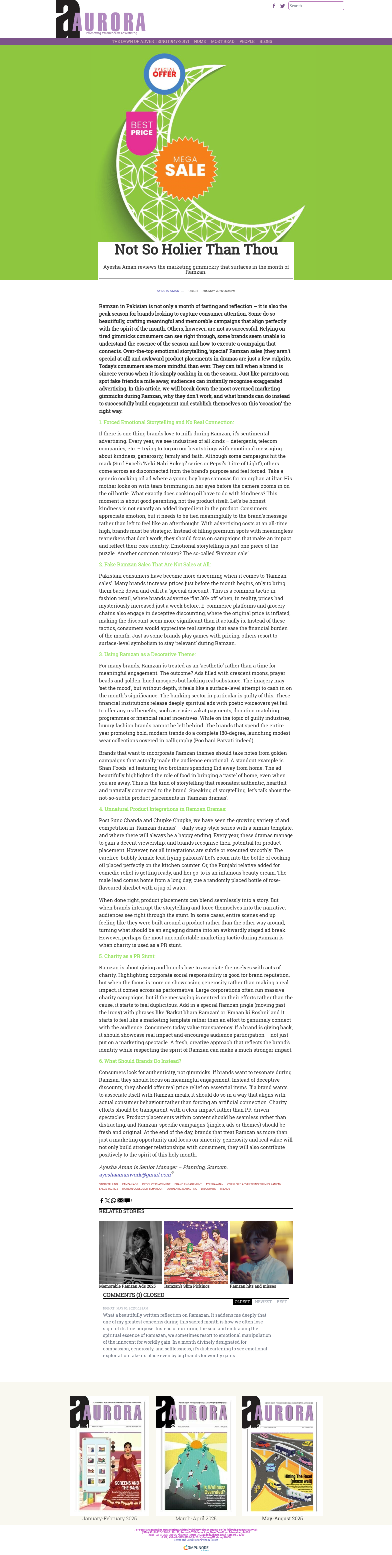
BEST (282, 1301)
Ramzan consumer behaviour (142, 1189)
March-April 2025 (196, 1518)
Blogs (266, 41)
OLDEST (242, 1301)
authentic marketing (182, 1189)
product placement (156, 1184)
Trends (225, 1189)
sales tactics (108, 1189)
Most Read (222, 41)
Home (200, 41)
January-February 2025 (109, 1518)
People (247, 41)
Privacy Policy (209, 1540)
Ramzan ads (130, 1184)
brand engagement (188, 1184)
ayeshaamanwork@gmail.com (135, 1174)
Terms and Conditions (187, 1540)
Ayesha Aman (168, 291)
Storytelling (108, 1184)
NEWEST (263, 1301)
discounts (208, 1189)
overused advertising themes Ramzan (254, 1184)
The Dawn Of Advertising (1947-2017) (150, 41)
